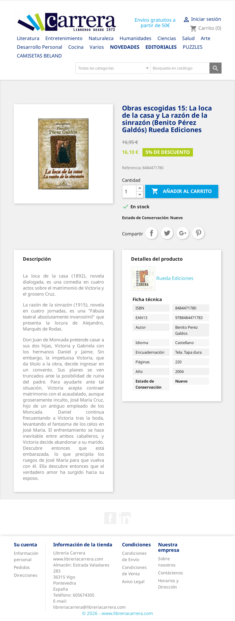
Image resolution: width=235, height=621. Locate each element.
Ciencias (166, 38)
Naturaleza (101, 38)
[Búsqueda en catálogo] (180, 68)
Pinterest (198, 233)
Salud (188, 38)
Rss (125, 518)
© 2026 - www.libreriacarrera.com (117, 613)
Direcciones (25, 575)
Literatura (28, 38)
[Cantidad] (129, 191)
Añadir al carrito (181, 191)
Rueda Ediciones (175, 278)
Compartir (151, 233)
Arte (205, 38)
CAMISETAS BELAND (39, 55)
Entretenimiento (64, 38)
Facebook (110, 518)
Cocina (76, 47)
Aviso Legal (133, 581)
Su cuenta (25, 544)
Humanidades (135, 38)
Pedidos (22, 567)
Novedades (124, 47)
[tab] (37, 259)
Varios (97, 47)
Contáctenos (170, 573)
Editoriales (161, 47)
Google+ (183, 233)
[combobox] (113, 68)
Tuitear (167, 233)
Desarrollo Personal (39, 47)
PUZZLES (193, 47)
